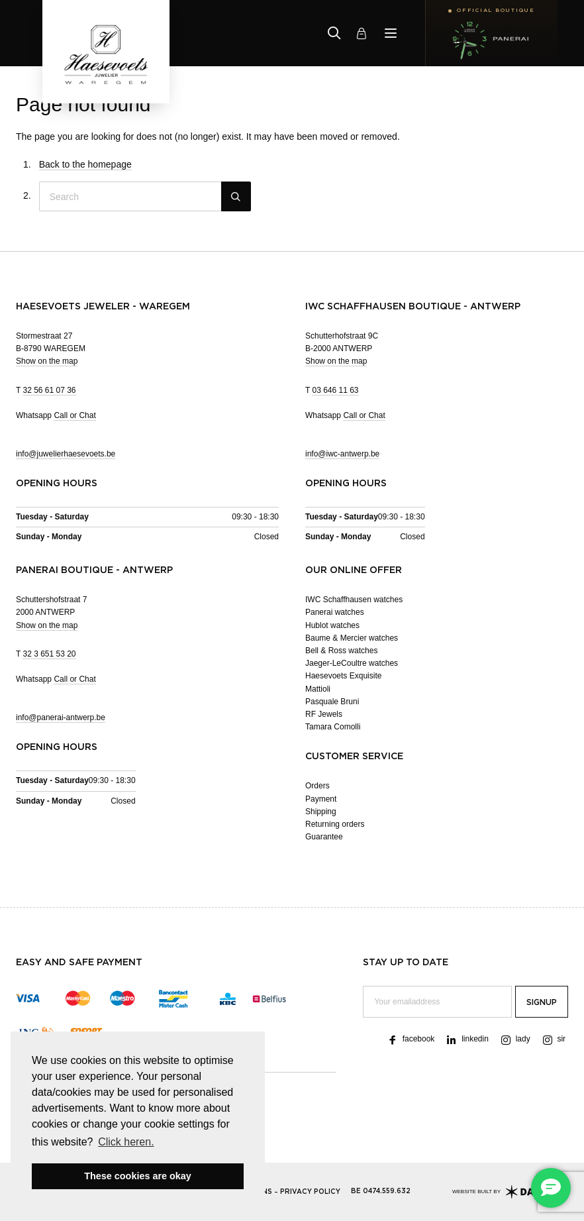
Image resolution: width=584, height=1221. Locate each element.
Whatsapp (56, 416)
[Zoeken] (334, 33)
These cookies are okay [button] (137, 1176)
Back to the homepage (85, 164)
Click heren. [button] (126, 1141)
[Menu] (390, 33)
